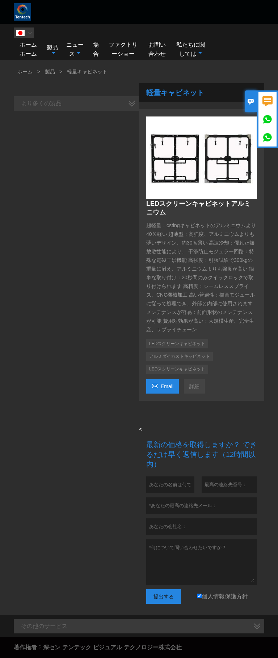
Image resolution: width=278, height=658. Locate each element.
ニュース (75, 49)
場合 (96, 49)
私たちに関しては (190, 49)
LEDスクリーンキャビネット (177, 343)
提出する (163, 596)
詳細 (194, 386)
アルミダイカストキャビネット (179, 356)
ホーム (25, 72)
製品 (52, 50)
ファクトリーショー (123, 49)
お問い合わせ (157, 49)
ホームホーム (28, 49)
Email (162, 385)
